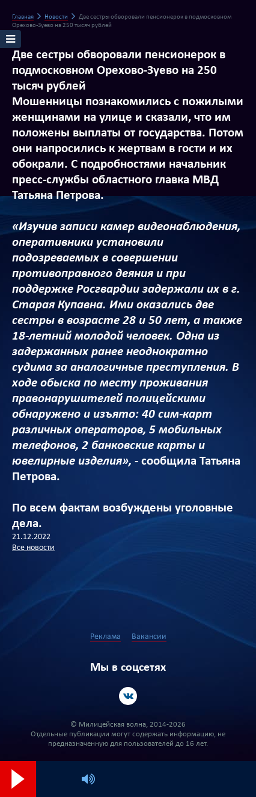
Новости (56, 17)
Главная (23, 17)
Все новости (33, 547)
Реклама (105, 636)
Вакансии (149, 636)
